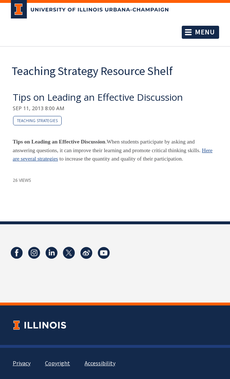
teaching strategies (37, 120)
